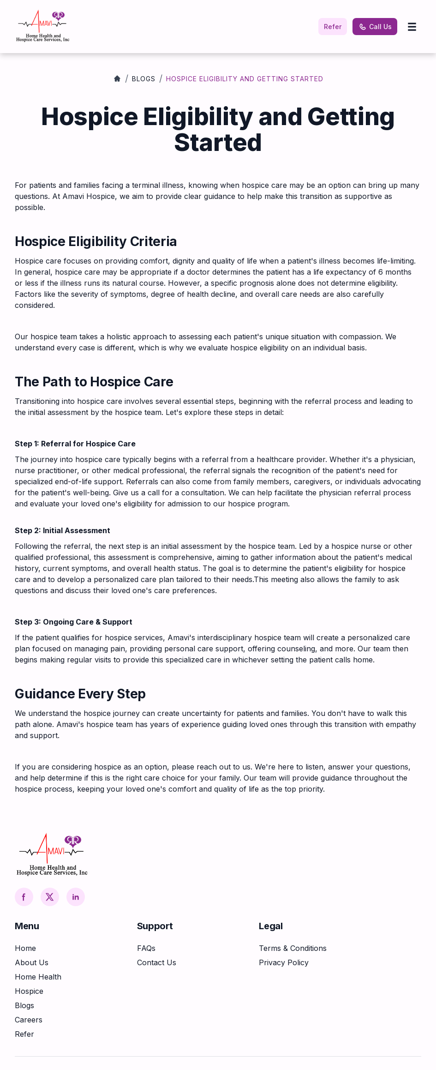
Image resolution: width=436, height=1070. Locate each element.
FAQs (146, 948)
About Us (31, 962)
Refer (332, 26)
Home (25, 948)
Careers (28, 1019)
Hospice (29, 991)
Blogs (143, 79)
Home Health (38, 976)
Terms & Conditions (293, 948)
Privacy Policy (284, 962)
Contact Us (156, 962)
